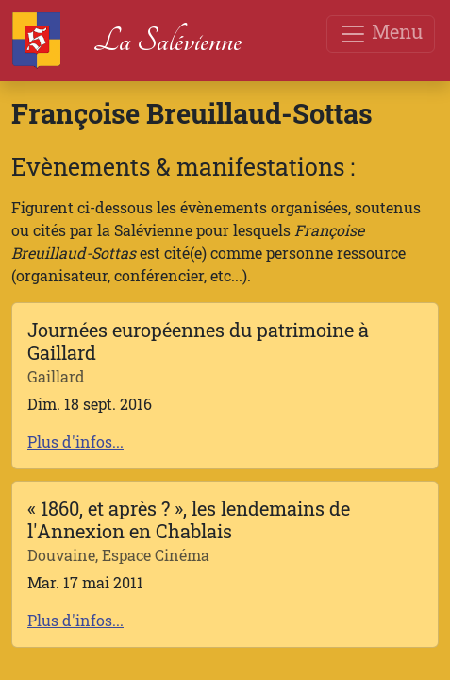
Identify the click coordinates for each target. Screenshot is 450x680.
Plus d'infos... (75, 441)
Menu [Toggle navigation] (381, 33)
